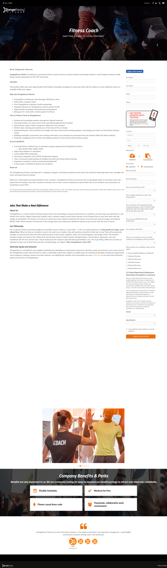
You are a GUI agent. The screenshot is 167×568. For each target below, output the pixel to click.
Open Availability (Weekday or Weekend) (140, 253)
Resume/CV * (130, 150)
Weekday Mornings (133, 256)
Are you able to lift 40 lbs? (134, 229)
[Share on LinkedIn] (156, 3)
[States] (133, 145)
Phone (128, 102)
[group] (83, 435)
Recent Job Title (131, 170)
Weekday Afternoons (133, 259)
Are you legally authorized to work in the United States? (138, 196)
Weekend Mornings (133, 265)
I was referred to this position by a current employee (140, 330)
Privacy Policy (142, 123)
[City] (141, 140)
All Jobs (7, 3)
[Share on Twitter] (159, 3)
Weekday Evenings (133, 262)
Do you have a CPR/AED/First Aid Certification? (136, 220)
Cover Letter (130, 163)
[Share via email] (163, 3)
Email (128, 94)
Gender (128, 312)
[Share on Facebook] (153, 3)
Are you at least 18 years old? (135, 187)
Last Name (129, 86)
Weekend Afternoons (133, 268)
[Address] (141, 135)
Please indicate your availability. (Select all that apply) (140, 248)
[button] (78, 466)
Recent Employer (131, 179)
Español (147, 3)
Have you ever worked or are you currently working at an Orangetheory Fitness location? (140, 238)
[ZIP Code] (149, 145)
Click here (97, 255)
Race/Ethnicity (130, 320)
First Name (129, 77)
